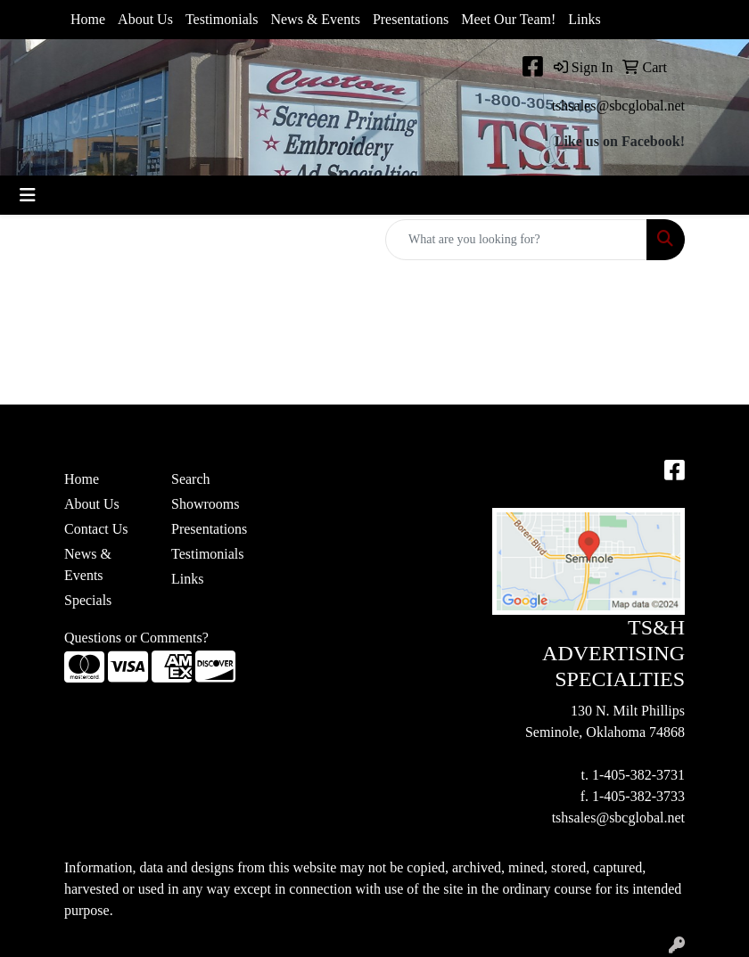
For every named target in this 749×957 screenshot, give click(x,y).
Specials (87, 600)
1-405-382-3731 (638, 774)
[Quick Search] (516, 239)
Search (190, 479)
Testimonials (222, 19)
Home (87, 19)
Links (584, 19)
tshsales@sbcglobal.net (618, 105)
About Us (145, 19)
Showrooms (205, 503)
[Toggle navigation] (27, 195)
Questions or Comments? (136, 637)
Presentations (411, 19)
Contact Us (96, 528)
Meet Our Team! (508, 19)
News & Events (314, 19)
